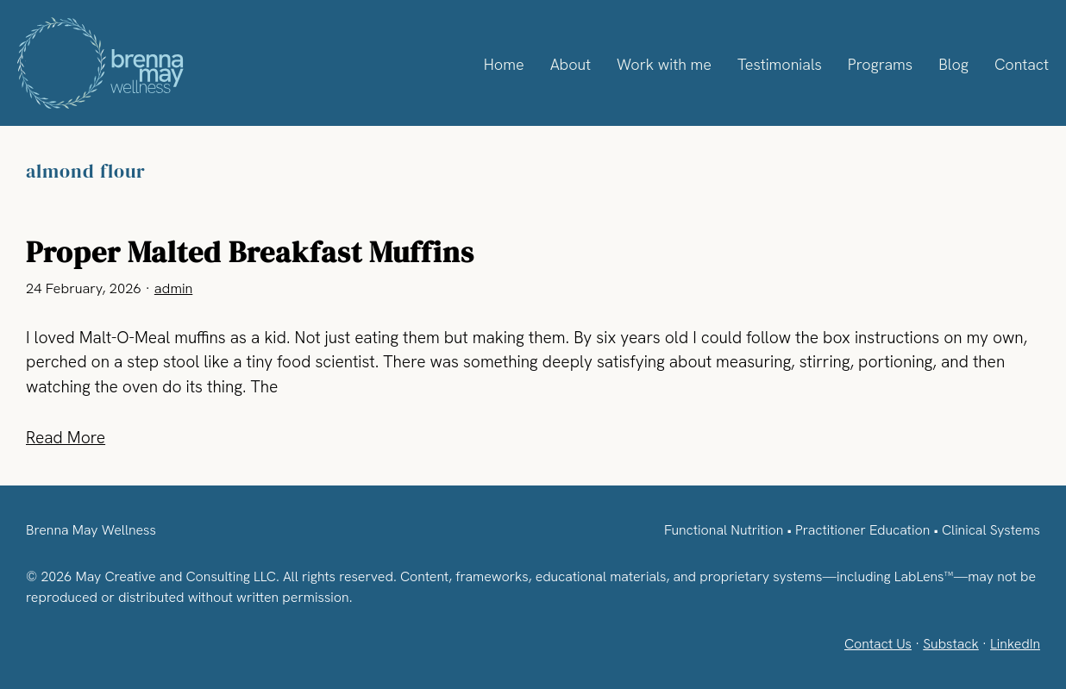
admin (173, 289)
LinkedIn (1014, 643)
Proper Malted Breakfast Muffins (250, 252)
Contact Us (874, 643)
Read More (67, 438)
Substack (947, 643)
